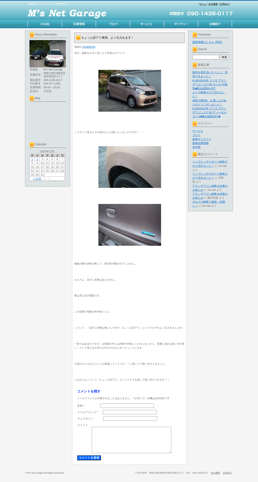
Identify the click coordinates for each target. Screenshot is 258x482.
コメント (82, 424)
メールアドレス (87, 412)
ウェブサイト (85, 418)
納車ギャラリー (201, 139)
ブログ (196, 135)
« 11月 (37, 178)
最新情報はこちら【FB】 (207, 42)
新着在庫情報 (200, 143)
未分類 (196, 147)
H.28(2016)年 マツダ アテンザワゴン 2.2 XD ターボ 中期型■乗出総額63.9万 (209, 84)
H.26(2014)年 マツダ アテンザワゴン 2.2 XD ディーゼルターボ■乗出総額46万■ (209, 112)
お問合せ (224, 4)
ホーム (203, 4)
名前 (80, 405)
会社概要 (213, 4)
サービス (197, 131)
